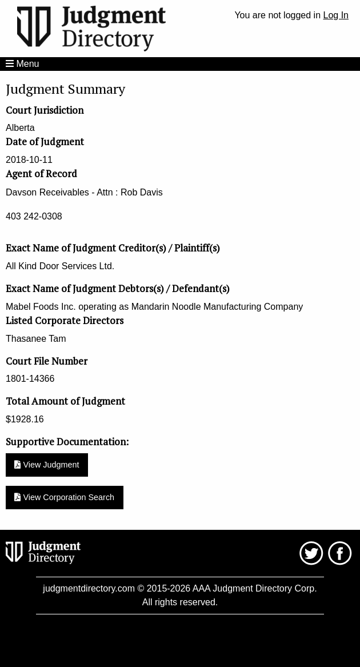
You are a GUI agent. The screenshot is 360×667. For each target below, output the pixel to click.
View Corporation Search (64, 497)
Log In (336, 15)
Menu (22, 64)
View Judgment (46, 464)
